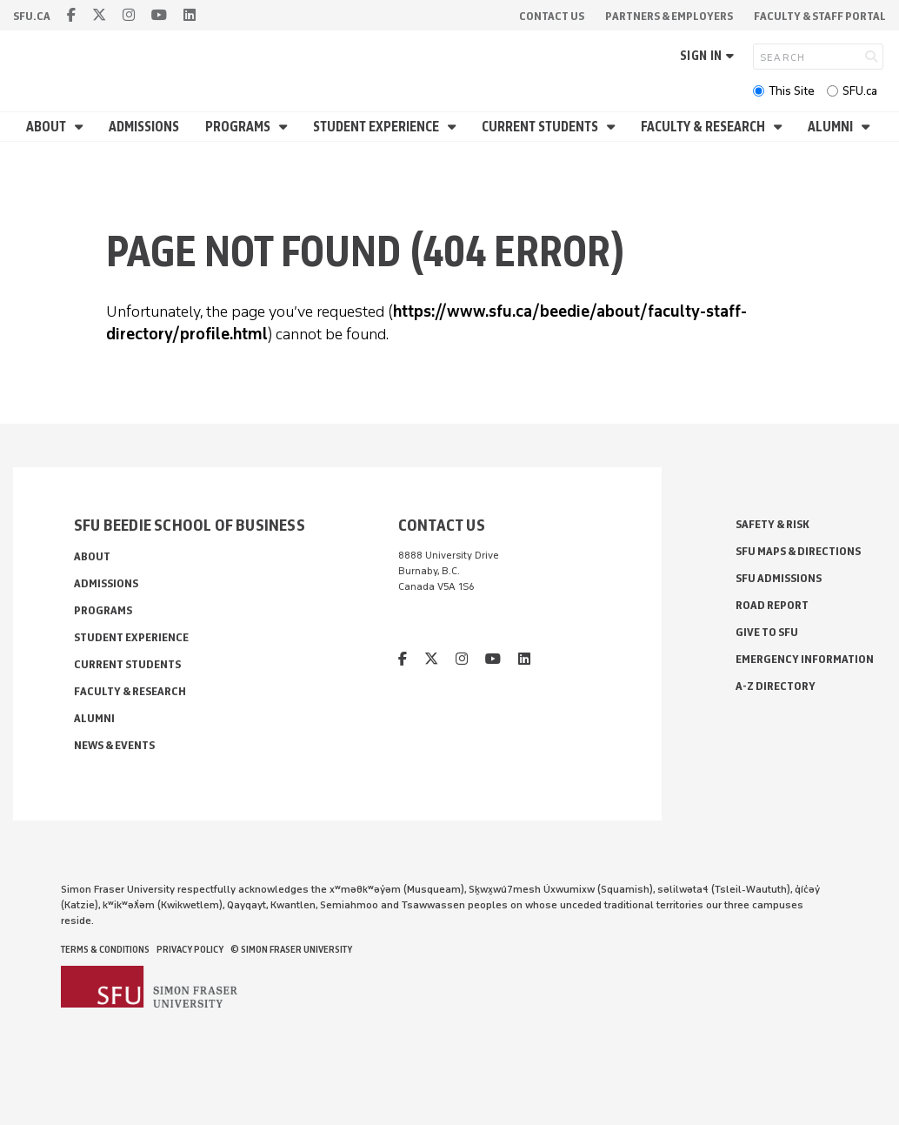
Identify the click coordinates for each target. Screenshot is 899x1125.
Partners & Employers (669, 16)
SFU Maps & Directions (798, 551)
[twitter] (99, 15)
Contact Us (551, 16)
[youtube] (159, 15)
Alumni (832, 126)
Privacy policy (189, 949)
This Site (792, 91)
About (47, 126)
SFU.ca (859, 91)
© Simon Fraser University (291, 949)
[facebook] (71, 15)
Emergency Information (805, 659)
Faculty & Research (704, 126)
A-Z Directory (776, 686)
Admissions (144, 126)
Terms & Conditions (105, 949)
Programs (239, 126)
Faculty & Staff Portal (820, 16)
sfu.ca (31, 16)
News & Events (114, 745)
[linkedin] (189, 15)
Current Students (541, 126)
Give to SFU (767, 632)
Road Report (772, 605)
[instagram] (129, 15)
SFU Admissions (779, 578)
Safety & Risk (772, 524)
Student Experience (377, 126)
